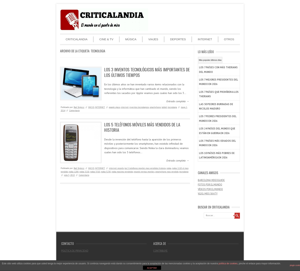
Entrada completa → (177, 101)
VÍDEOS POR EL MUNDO (210, 189)
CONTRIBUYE (160, 250)
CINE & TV (106, 39)
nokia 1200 (74, 171)
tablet (164, 107)
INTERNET (205, 39)
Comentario (74, 110)
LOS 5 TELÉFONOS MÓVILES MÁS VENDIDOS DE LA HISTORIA (142, 127)
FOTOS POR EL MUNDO (210, 184)
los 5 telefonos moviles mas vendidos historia (145, 168)
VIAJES (153, 39)
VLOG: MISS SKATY (208, 193)
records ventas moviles (144, 171)
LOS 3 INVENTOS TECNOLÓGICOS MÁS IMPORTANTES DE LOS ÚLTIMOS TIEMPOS (147, 72)
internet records (116, 168)
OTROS (229, 39)
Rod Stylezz (79, 107)
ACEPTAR (152, 268)
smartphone (155, 107)
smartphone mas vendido (167, 171)
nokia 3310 (95, 171)
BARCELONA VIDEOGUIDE (211, 180)
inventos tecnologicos (139, 107)
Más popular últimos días (210, 60)
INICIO (91, 107)
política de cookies (228, 263)
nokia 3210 (84, 171)
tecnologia (172, 107)
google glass (114, 107)
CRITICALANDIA (76, 39)
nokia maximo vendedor (122, 171)
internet (125, 107)
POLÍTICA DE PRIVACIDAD (74, 250)
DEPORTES (178, 39)
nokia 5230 (106, 171)
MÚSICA (130, 39)
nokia (168, 168)
